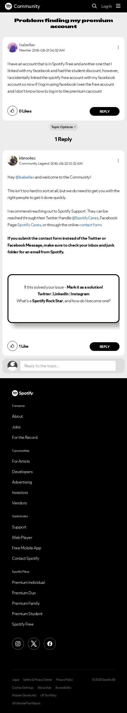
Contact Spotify (25, 558)
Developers (22, 471)
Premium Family (26, 603)
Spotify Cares (29, 224)
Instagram (80, 294)
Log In (106, 6)
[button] (118, 47)
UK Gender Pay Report (26, 703)
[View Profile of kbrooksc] (27, 158)
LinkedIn (61, 294)
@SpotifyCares (85, 218)
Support (19, 527)
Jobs (16, 427)
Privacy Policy (64, 680)
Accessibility (63, 688)
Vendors (19, 503)
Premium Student (27, 613)
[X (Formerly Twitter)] (34, 644)
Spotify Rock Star (47, 300)
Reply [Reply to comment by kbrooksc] (105, 346)
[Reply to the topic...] (68, 366)
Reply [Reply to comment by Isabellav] (105, 111)
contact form (90, 224)
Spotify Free (22, 624)
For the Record (24, 437)
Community (22, 6)
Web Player (22, 537)
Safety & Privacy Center (37, 680)
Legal (15, 680)
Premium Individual (28, 582)
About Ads (44, 688)
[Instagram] (18, 644)
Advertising (22, 482)
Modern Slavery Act (24, 695)
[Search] (94, 6)
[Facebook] (50, 644)
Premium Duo (24, 593)
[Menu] (118, 6)
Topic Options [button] (62, 126)
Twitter (44, 294)
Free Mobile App (26, 548)
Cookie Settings (23, 688)
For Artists (21, 461)
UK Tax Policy (48, 695)
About (17, 416)
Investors (20, 492)
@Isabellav (24, 177)
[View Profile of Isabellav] (27, 44)
